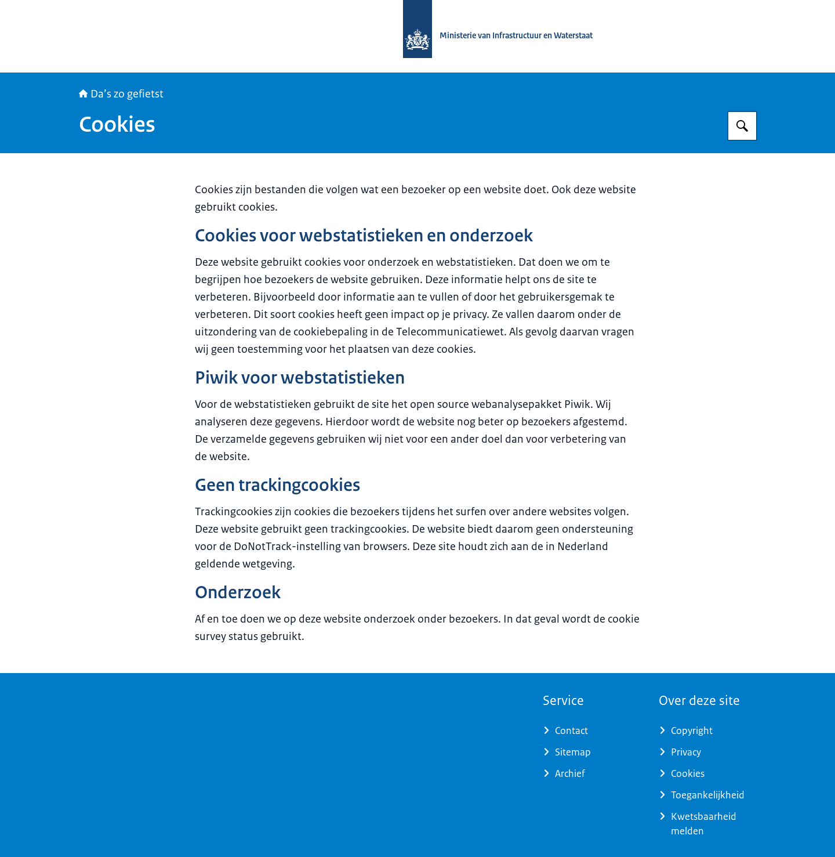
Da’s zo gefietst (121, 94)
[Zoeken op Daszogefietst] (742, 126)
